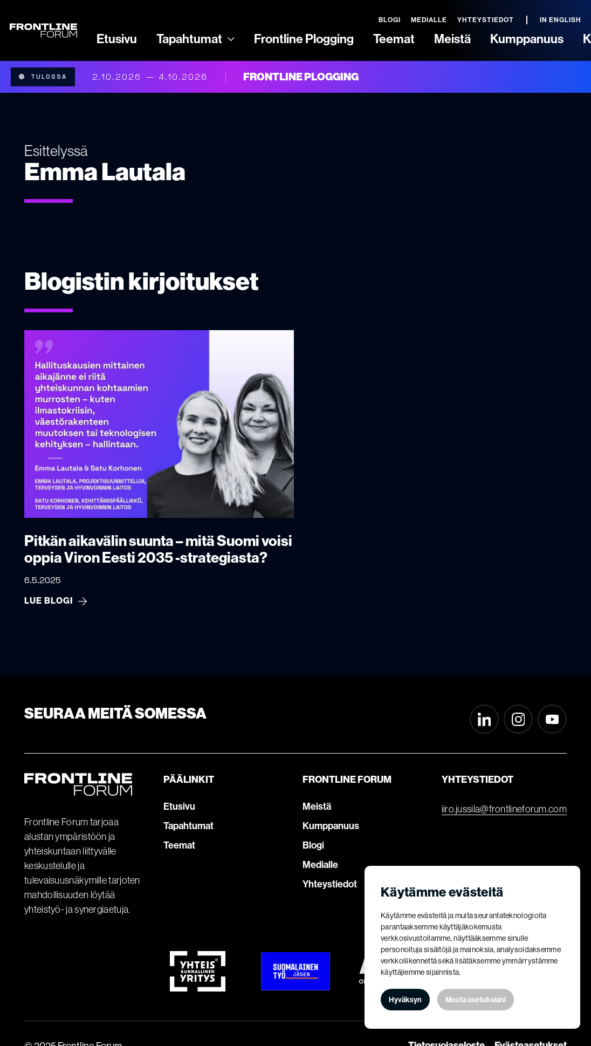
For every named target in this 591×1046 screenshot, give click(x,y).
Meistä (317, 806)
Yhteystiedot (330, 884)
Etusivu (179, 806)
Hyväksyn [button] (405, 999)
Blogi (313, 845)
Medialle (320, 864)
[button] (195, 39)
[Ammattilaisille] (231, 39)
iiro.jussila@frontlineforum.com (504, 809)
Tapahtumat (188, 826)
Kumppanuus (331, 826)
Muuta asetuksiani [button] (475, 999)
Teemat (179, 845)
